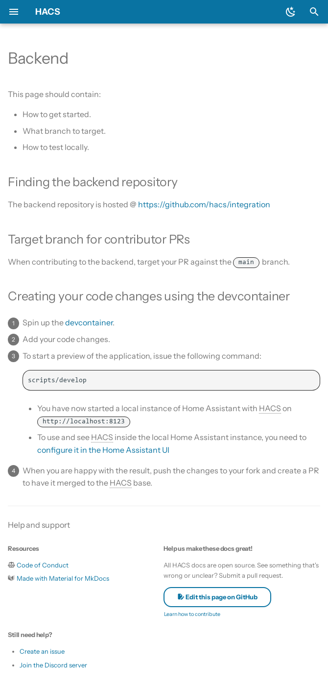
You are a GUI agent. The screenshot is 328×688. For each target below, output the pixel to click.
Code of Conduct (43, 565)
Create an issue (42, 651)
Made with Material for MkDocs (63, 578)
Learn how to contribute (192, 614)
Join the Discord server (53, 665)
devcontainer (89, 322)
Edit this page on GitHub (217, 597)
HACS (47, 11)
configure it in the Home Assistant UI (103, 450)
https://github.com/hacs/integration (204, 204)
